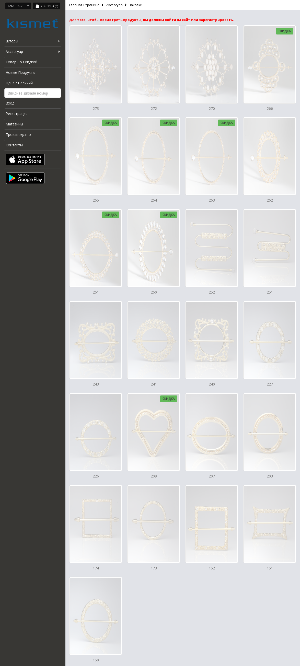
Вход (10, 103)
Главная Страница (84, 5)
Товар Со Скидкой (21, 62)
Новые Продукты (20, 72)
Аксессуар (14, 51)
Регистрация (17, 113)
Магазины (14, 124)
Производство (18, 134)
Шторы (12, 41)
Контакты (14, 145)
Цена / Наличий (19, 82)
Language (18, 6)
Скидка (285, 31)
